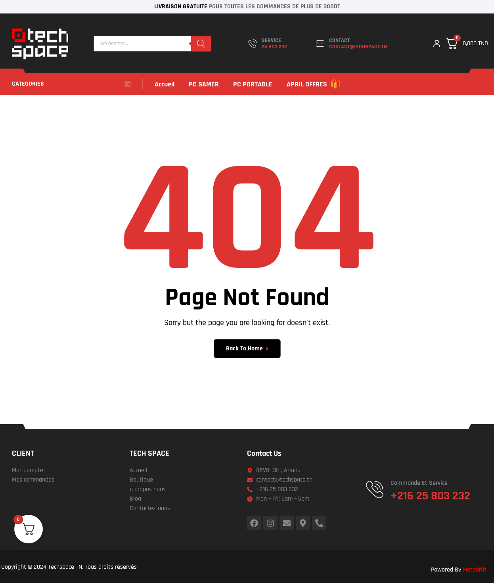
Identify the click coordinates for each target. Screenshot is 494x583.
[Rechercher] (201, 44)
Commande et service (419, 483)
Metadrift (475, 570)
